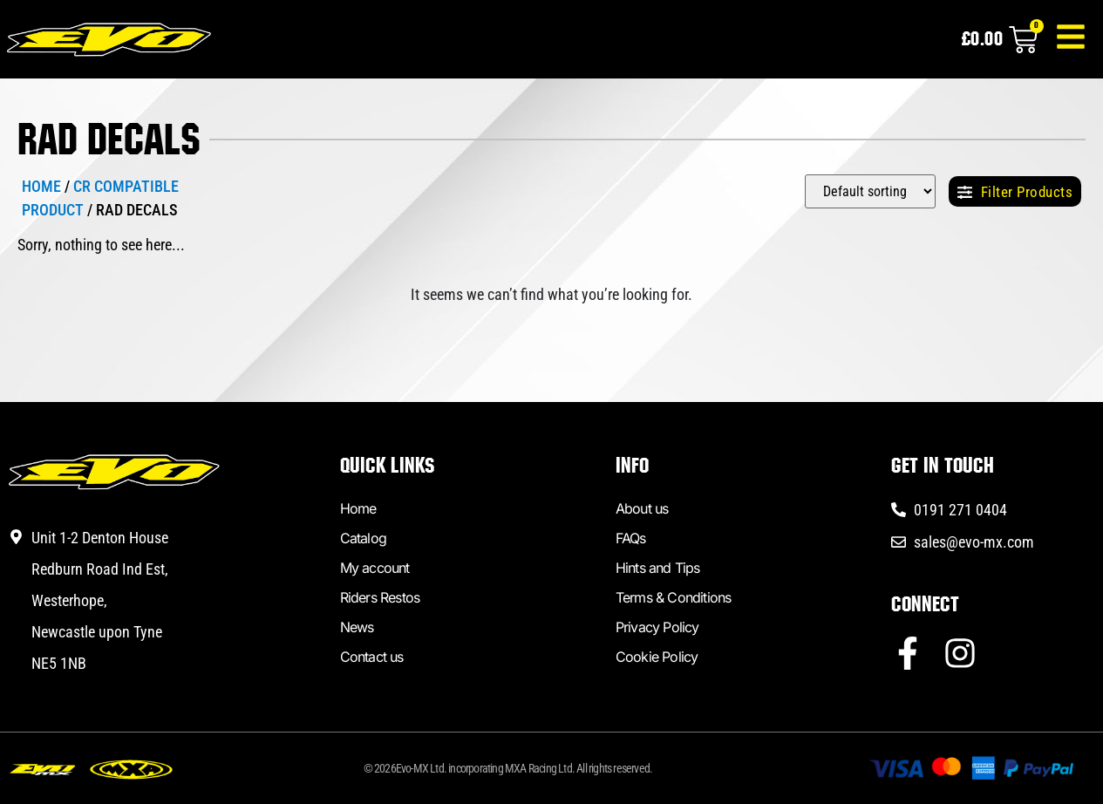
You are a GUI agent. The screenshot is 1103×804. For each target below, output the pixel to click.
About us (642, 508)
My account (375, 567)
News (357, 627)
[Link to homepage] (112, 43)
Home (41, 186)
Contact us (372, 656)
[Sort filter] (870, 191)
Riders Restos (380, 597)
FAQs (631, 538)
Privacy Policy (657, 627)
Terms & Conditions (674, 597)
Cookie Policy (657, 656)
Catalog (363, 538)
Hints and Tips (658, 567)
